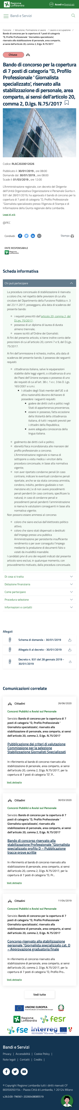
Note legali (9, 1059)
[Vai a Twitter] (15, 1072)
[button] (72, 15)
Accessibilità (23, 1054)
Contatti (25, 1059)
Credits (38, 1059)
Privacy (7, 1054)
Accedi (58, 4)
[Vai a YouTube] (24, 1072)
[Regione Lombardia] (21, 15)
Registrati (69, 4)
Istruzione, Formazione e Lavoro (30, 30)
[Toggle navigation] (6, 16)
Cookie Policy (42, 1054)
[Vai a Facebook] (6, 1072)
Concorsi (7, 30)
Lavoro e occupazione (60, 30)
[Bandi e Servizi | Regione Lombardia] (14, 4)
